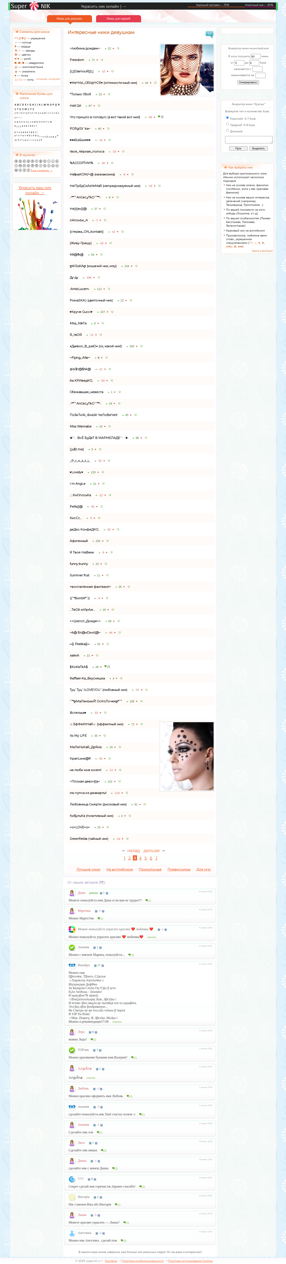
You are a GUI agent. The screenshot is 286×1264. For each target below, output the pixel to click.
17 (209, 34)
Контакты (111, 1261)
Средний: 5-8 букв (242, 125)
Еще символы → (42, 170)
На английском (119, 870)
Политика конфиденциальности (143, 1261)
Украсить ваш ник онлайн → (34, 190)
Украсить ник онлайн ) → (104, 6)
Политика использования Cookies (190, 1261)
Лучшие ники (88, 870)
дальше (152, 850)
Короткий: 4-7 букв (243, 118)
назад (133, 850)
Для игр (203, 870)
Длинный (236, 131)
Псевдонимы (179, 870)
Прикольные (150, 870)
